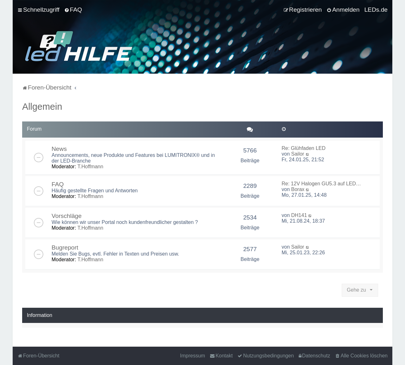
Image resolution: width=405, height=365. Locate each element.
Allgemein (42, 107)
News (59, 148)
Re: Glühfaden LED (304, 148)
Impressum (192, 355)
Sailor (297, 154)
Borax (297, 189)
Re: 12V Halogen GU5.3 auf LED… (321, 183)
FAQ (58, 184)
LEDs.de (376, 9)
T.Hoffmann (90, 166)
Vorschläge (67, 216)
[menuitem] (73, 9)
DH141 (299, 215)
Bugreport (65, 247)
